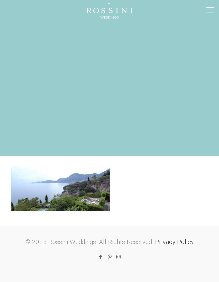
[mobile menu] (210, 10)
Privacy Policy (174, 242)
